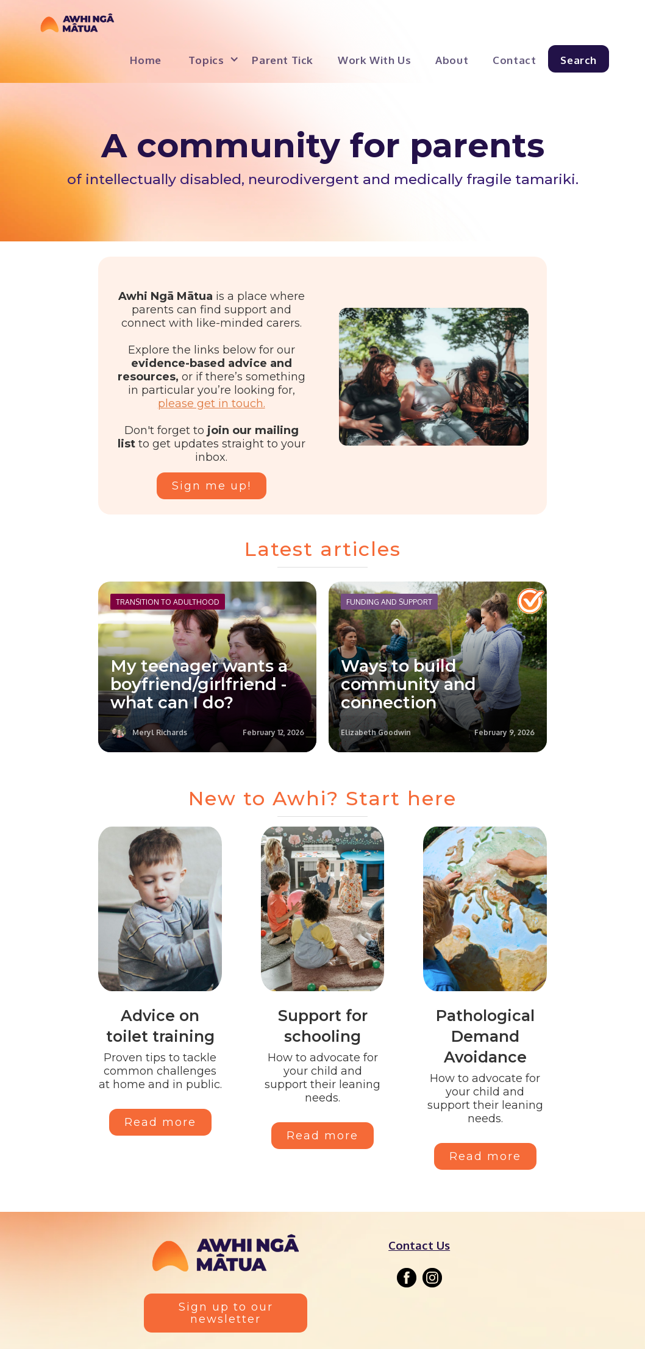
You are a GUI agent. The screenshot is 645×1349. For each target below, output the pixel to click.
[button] (208, 59)
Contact (514, 60)
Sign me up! (211, 486)
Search (578, 60)
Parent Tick (282, 60)
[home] (77, 26)
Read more (160, 1122)
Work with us (374, 60)
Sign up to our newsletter (226, 1313)
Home (145, 60)
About (451, 60)
